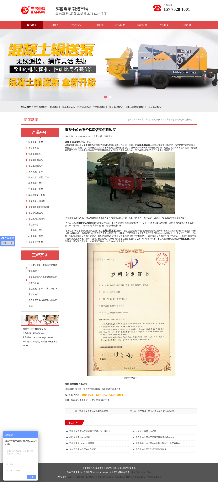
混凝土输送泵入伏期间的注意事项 (150, 449)
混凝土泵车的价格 (123, 477)
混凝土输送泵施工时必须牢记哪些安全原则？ (89, 431)
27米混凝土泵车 (35, 189)
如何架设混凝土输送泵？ (146, 431)
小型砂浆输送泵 (35, 213)
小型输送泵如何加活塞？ (80, 437)
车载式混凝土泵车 (36, 195)
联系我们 (186, 25)
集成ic (69, 477)
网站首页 (32, 25)
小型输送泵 (33, 224)
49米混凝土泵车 (35, 236)
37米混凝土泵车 (35, 230)
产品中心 (76, 25)
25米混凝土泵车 (139, 477)
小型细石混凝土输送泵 (38, 207)
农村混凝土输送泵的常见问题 (82, 449)
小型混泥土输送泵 (36, 219)
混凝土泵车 (55, 107)
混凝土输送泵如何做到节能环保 (93, 411)
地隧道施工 (185, 239)
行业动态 (120, 25)
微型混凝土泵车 (155, 107)
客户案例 (142, 25)
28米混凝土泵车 (154, 477)
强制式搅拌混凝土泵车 (136, 107)
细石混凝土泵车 (117, 107)
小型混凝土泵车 (100, 107)
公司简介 (54, 25)
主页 (148, 119)
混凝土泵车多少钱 (94, 477)
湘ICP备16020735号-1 (141, 472)
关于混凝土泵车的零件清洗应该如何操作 (156, 411)
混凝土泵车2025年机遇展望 (81, 443)
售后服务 (164, 25)
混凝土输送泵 (68, 107)
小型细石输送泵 (84, 107)
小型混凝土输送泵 (36, 201)
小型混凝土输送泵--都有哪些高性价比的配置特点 (157, 443)
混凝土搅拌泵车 (35, 242)
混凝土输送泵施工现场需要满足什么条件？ (155, 437)
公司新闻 (98, 25)
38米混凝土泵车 (41, 107)
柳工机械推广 (79, 477)
